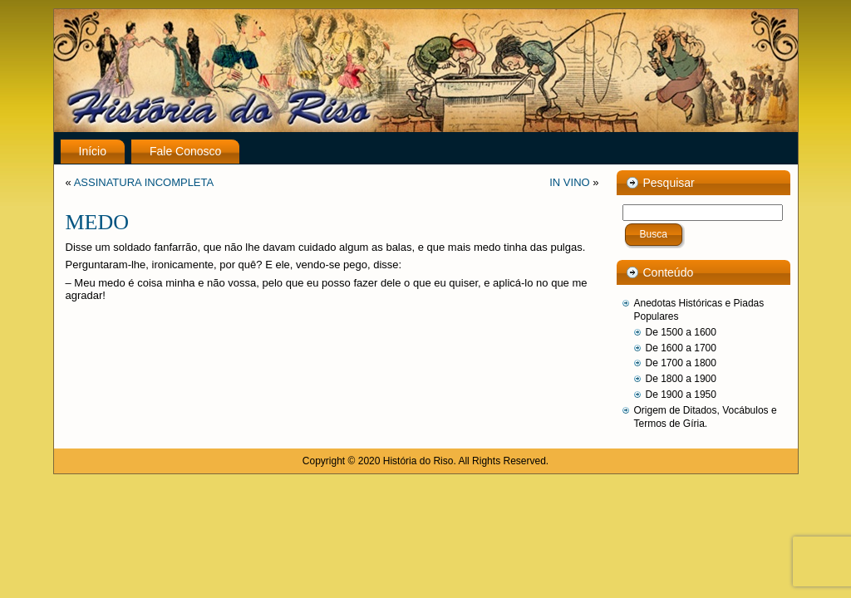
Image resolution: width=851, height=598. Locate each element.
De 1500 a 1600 (681, 332)
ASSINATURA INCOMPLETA (144, 182)
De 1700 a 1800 (681, 363)
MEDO (98, 222)
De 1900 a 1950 (681, 394)
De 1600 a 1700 (681, 348)
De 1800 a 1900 (681, 379)
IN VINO (569, 182)
